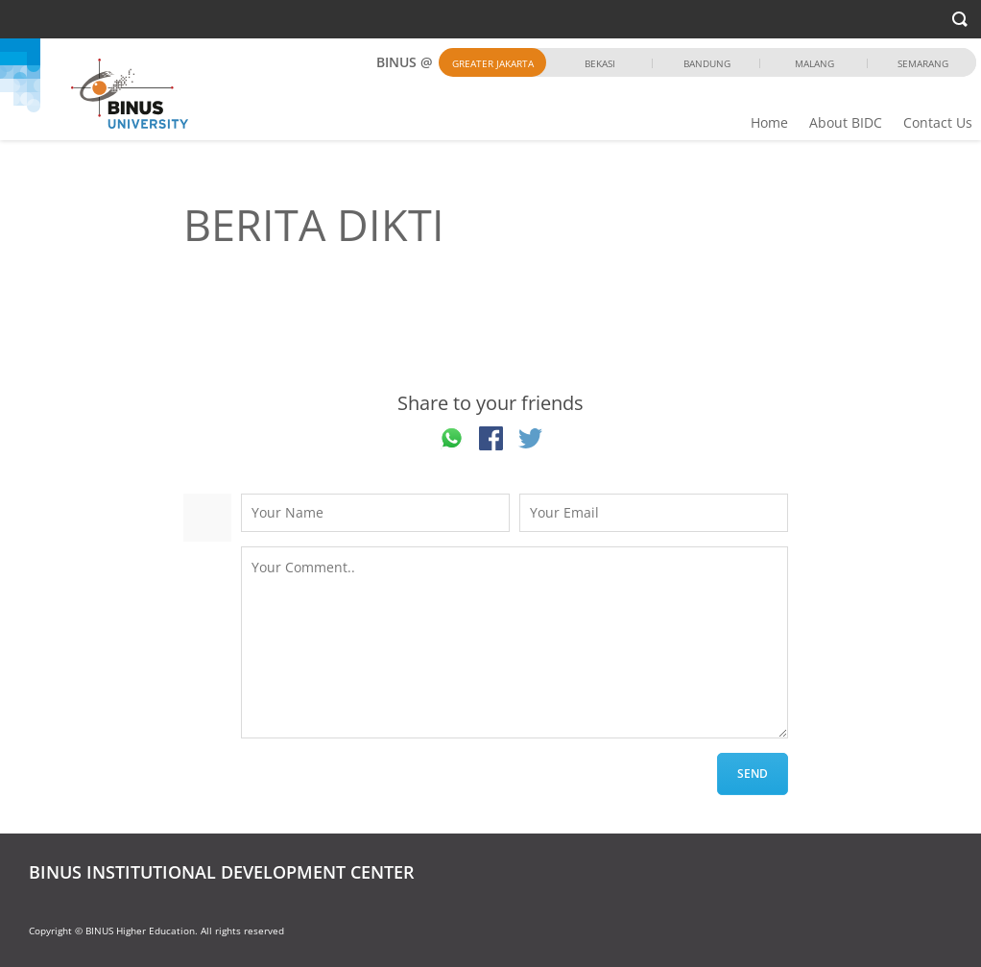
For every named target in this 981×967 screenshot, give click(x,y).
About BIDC (845, 122)
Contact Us (937, 122)
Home (769, 122)
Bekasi (600, 63)
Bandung (706, 63)
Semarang (922, 63)
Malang (814, 63)
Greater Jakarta (493, 63)
